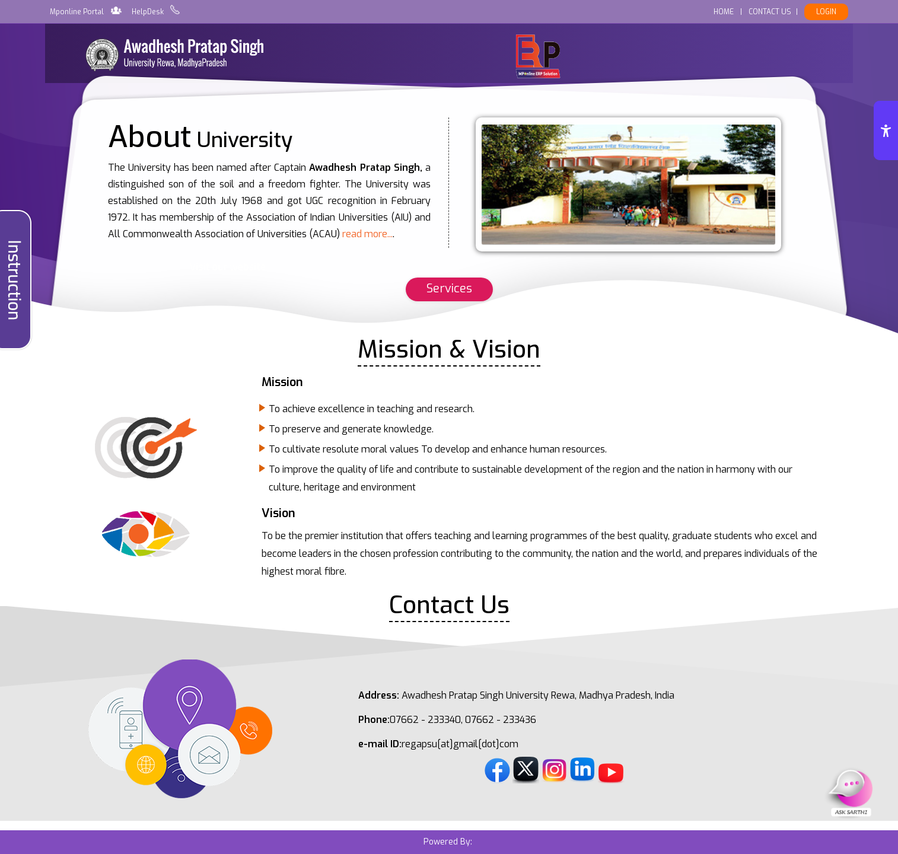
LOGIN (826, 12)
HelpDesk (148, 12)
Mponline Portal (77, 12)
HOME (724, 12)
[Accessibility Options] (886, 130)
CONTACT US (770, 12)
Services (449, 289)
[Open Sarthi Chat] (851, 792)
